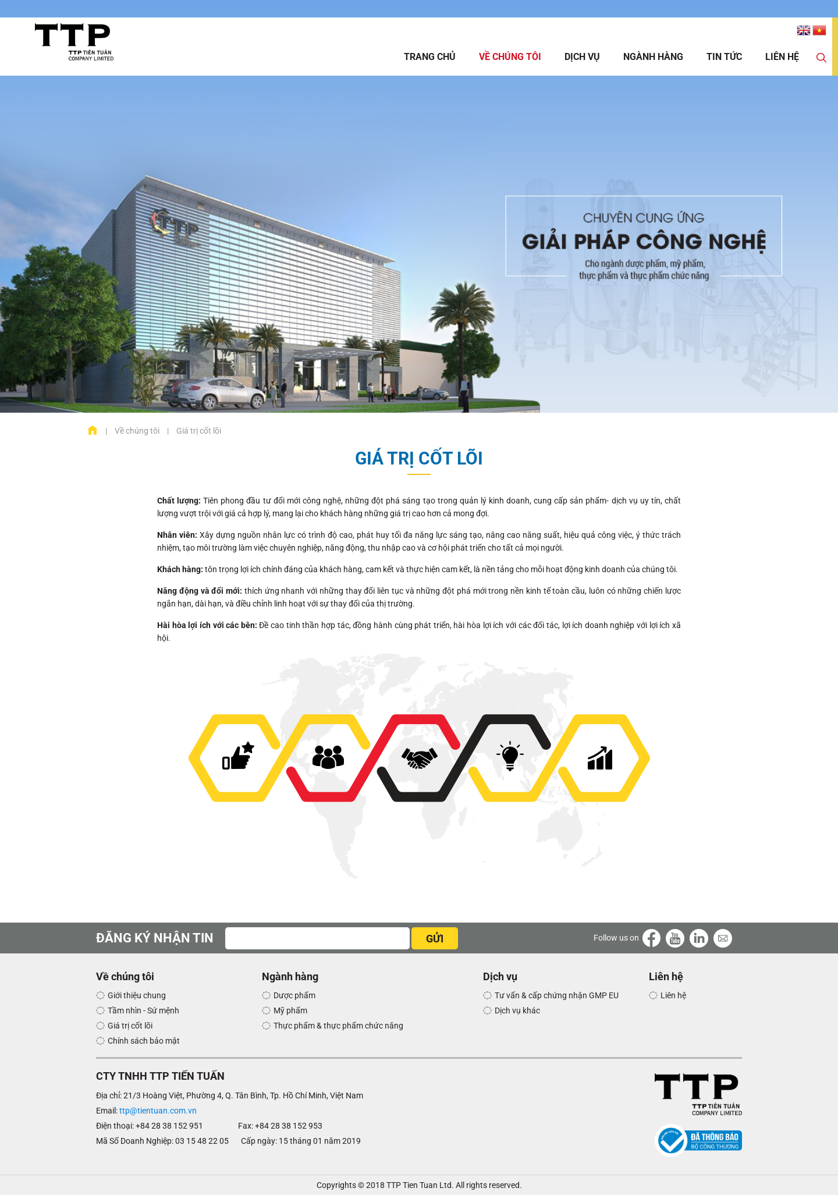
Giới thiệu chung (137, 995)
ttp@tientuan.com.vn (158, 1110)
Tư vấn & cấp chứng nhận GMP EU (557, 995)
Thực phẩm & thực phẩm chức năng (338, 1025)
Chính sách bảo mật (144, 1040)
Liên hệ (782, 56)
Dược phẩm (294, 995)
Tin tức (724, 56)
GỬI (434, 938)
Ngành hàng (653, 56)
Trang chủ (430, 56)
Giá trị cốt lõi (130, 1025)
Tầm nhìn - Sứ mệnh (143, 1010)
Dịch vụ (582, 56)
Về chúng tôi (510, 56)
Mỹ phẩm (290, 1010)
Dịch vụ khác (517, 1010)
